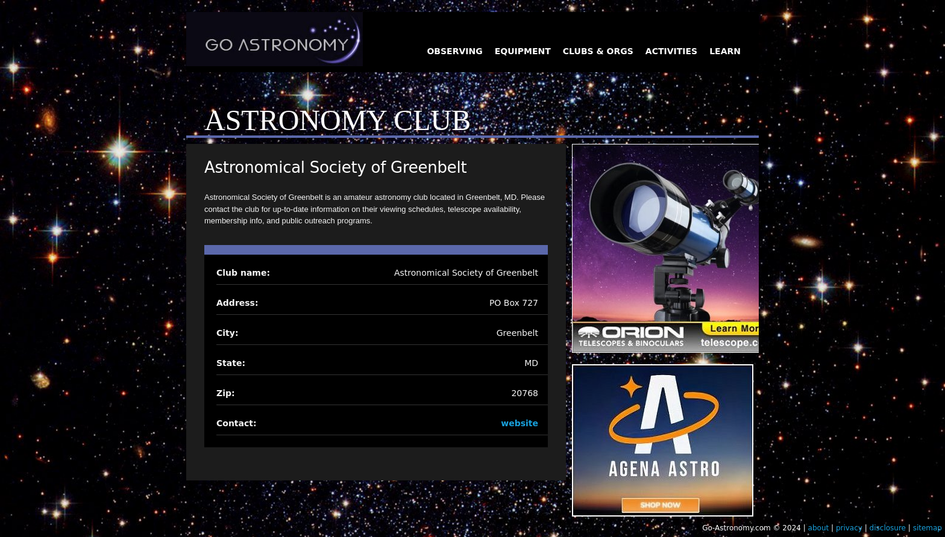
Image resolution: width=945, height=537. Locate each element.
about (818, 528)
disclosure (888, 528)
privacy (849, 528)
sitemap (927, 528)
